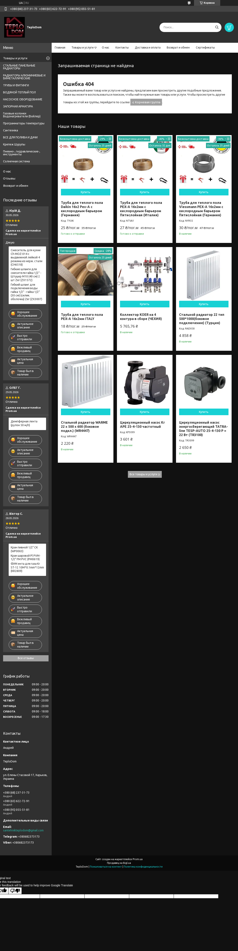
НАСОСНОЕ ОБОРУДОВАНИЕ (22, 99)
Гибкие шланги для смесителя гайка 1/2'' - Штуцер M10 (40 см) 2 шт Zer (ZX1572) (26, 274)
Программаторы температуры (23, 123)
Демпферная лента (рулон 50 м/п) (24, 423)
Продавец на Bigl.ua (119, 863)
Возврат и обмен (178, 47)
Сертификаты (205, 47)
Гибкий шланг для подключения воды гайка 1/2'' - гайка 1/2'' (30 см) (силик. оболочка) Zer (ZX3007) (26, 292)
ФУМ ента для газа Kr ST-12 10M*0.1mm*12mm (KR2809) (27, 567)
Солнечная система (16, 161)
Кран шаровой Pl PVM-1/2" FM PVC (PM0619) (25, 557)
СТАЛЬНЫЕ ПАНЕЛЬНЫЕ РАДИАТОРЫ (19, 67)
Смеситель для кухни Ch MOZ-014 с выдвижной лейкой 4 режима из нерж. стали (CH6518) (26, 257)
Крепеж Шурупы (14, 144)
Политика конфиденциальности (143, 866)
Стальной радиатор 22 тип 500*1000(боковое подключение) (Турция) (201, 319)
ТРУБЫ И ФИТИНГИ (16, 85)
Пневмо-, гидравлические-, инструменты (21, 153)
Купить (85, 192)
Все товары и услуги (143, 474)
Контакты (122, 47)
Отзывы (9, 178)
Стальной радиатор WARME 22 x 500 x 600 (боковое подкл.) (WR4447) (84, 427)
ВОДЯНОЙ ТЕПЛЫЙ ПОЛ (19, 92)
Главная (60, 47)
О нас (105, 47)
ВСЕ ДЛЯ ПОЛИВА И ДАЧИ (20, 137)
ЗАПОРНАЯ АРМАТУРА (18, 106)
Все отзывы (26, 658)
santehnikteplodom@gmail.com (23, 830)
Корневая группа (147, 102)
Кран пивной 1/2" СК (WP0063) (24, 549)
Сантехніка (10, 130)
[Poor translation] (15, 890)
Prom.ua (138, 859)
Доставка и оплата (148, 47)
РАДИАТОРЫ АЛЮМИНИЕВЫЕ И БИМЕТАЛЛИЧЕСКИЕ (24, 77)
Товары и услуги (82, 47)
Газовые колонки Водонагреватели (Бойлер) (21, 115)
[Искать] (216, 27)
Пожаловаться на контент (106, 866)
